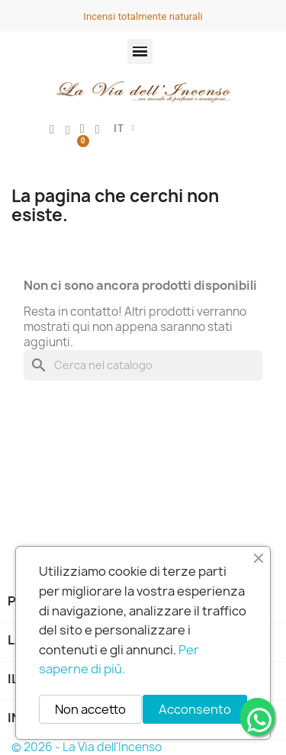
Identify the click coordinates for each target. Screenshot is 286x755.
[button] (140, 51)
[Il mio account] (52, 130)
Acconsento (195, 709)
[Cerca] (143, 365)
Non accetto (90, 709)
